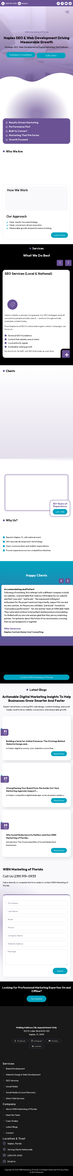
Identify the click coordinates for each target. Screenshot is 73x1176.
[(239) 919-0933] (3, 3)
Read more (59, 753)
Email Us (25, 3)
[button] (67, 12)
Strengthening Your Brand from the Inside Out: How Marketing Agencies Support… (32, 789)
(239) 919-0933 (11, 3)
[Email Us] (19, 3)
